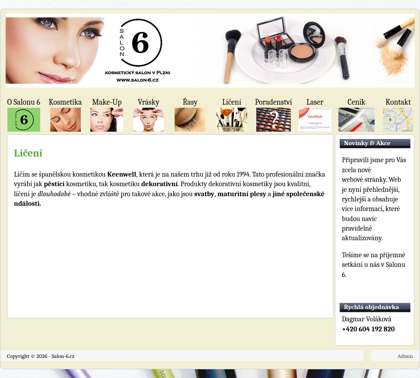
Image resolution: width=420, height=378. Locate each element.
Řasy (189, 102)
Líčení (231, 102)
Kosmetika (65, 102)
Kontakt (398, 102)
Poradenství (273, 102)
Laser (315, 102)
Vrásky (148, 102)
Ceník (356, 102)
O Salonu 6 (23, 102)
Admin (405, 356)
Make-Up (107, 102)
